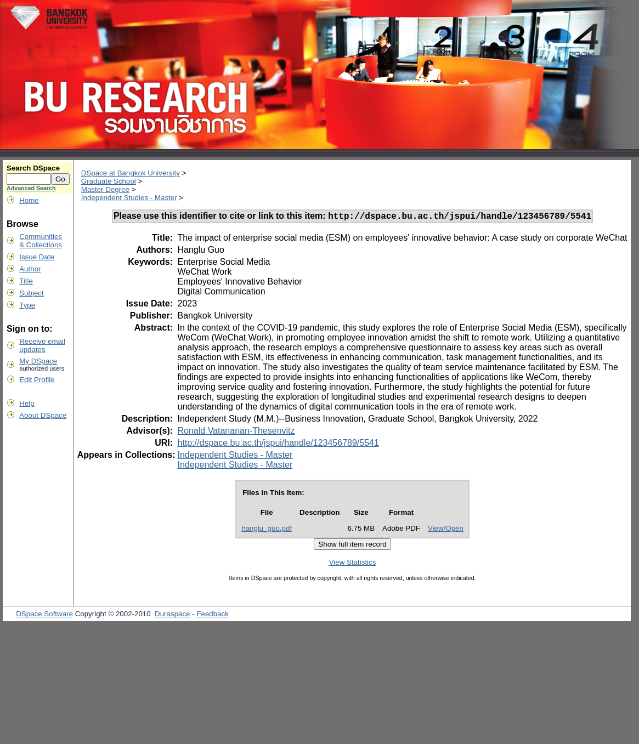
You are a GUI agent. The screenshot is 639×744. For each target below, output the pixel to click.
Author (30, 269)
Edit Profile (36, 380)
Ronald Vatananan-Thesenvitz (236, 432)
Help (26, 403)
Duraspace (172, 615)
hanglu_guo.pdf (266, 530)
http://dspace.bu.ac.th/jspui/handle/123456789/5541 (277, 444)
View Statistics (352, 564)
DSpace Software (44, 615)
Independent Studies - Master (129, 198)
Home (29, 200)
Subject (31, 293)
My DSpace (38, 361)
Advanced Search (31, 188)
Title (26, 281)
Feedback (212, 615)
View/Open (445, 530)
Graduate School (108, 181)
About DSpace (42, 415)
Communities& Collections (40, 240)
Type (27, 305)
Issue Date (36, 257)
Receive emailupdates (42, 345)
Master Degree (105, 189)
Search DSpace (33, 168)
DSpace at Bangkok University (130, 173)
